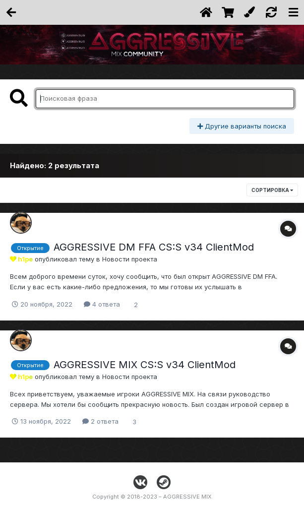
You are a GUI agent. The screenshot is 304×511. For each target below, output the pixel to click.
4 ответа (102, 304)
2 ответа (100, 421)
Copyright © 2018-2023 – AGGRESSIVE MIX (152, 496)
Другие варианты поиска (241, 126)
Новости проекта (129, 259)
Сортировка (272, 190)
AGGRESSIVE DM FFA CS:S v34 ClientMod (154, 247)
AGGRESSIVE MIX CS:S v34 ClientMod (145, 365)
